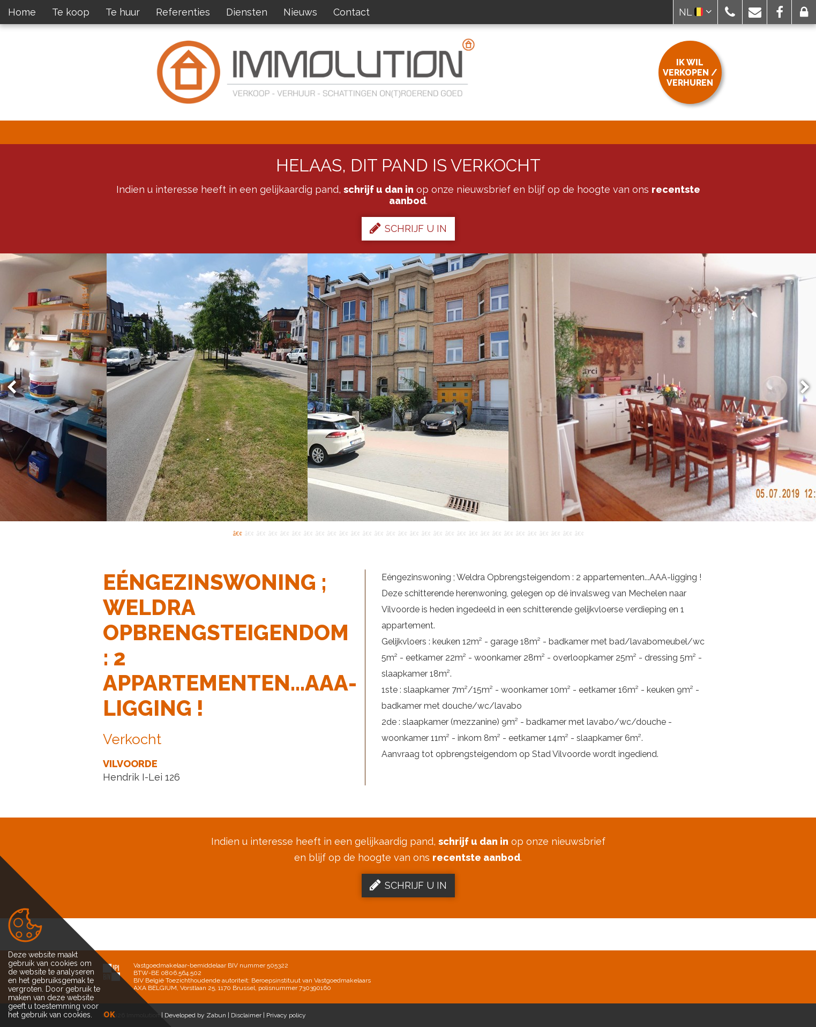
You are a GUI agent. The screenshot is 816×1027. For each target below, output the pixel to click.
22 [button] (485, 532)
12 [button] (367, 532)
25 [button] (520, 532)
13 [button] (379, 532)
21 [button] (473, 532)
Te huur (123, 12)
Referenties (183, 12)
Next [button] (800, 387)
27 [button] (544, 532)
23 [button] (496, 532)
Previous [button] (16, 387)
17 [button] (426, 532)
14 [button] (390, 532)
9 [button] (331, 532)
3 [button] (261, 532)
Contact (351, 12)
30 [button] (579, 532)
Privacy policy (286, 1015)
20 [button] (461, 532)
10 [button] (343, 532)
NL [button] (695, 12)
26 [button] (532, 532)
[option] (408, 387)
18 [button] (438, 532)
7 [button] (308, 532)
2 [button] (249, 532)
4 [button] (273, 532)
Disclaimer (246, 1015)
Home (22, 12)
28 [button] (555, 532)
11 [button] (355, 532)
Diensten (246, 12)
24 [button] (508, 532)
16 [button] (414, 532)
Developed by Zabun (195, 1015)
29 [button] (567, 532)
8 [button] (320, 532)
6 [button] (296, 532)
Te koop (70, 12)
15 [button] (402, 532)
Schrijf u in (408, 228)
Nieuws (300, 12)
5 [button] (284, 532)
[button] (730, 12)
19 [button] (449, 532)
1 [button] (237, 532)
